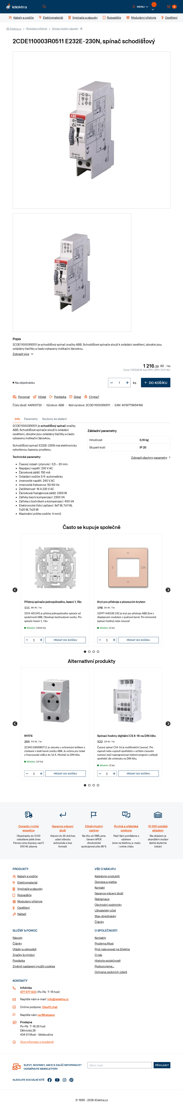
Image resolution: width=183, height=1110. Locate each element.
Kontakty (100, 937)
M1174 (28, 735)
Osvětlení (23, 907)
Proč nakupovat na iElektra (112, 949)
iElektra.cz (15, 28)
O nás (98, 954)
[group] (55, 590)
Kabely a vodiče (27, 876)
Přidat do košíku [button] (65, 640)
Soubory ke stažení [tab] (54, 418)
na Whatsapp (46, 1014)
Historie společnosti (107, 960)
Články (99, 921)
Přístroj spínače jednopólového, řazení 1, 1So (52, 601)
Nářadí (21, 913)
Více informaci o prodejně (37, 1041)
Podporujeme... (104, 966)
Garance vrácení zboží (109, 893)
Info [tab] (17, 418)
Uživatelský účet (105, 910)
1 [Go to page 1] (85, 651)
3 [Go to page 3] (93, 651)
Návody (17, 937)
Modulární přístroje (36, 28)
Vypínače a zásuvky (30, 888)
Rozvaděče (24, 895)
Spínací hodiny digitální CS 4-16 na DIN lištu (126, 735)
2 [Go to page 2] (89, 651)
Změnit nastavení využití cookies (34, 966)
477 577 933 (28, 991)
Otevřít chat (49, 1007)
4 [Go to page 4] (98, 651)
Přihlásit (162, 1065)
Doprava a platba (106, 881)
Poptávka (19, 960)
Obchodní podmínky (108, 904)
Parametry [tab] (31, 418)
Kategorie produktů (107, 876)
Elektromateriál (27, 882)
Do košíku (155, 382)
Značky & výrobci (24, 954)
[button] (140, 6)
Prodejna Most (104, 943)
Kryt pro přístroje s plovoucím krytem (121, 601)
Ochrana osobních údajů (111, 971)
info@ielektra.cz (57, 999)
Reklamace (102, 899)
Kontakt (100, 887)
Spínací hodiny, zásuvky (65, 28)
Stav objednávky (105, 916)
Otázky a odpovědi (24, 949)
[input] (34, 640)
